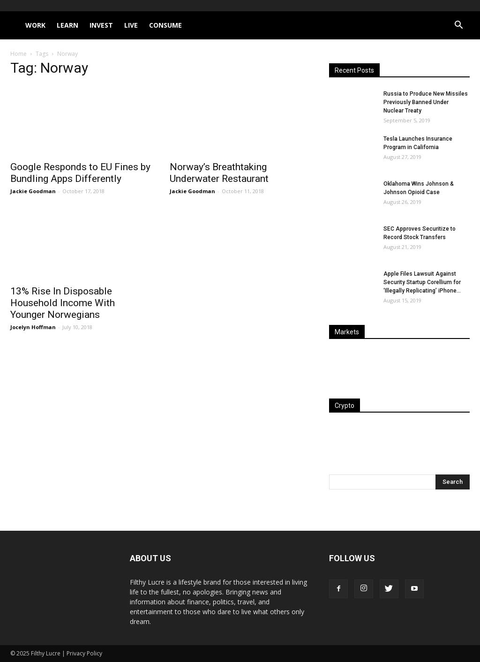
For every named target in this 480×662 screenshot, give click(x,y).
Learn (67, 25)
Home (18, 54)
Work (35, 25)
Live (131, 25)
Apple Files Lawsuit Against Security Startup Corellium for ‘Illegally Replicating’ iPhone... (422, 282)
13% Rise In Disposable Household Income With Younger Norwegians (62, 303)
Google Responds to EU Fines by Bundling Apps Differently (80, 172)
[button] (458, 26)
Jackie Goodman (33, 191)
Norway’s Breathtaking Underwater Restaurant (219, 172)
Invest (101, 25)
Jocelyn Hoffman (33, 327)
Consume (165, 25)
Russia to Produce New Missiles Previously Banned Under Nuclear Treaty (425, 102)
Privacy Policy (84, 653)
